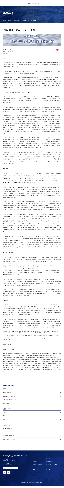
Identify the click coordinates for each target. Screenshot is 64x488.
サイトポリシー (49, 460)
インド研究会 (6, 404)
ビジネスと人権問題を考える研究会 (10, 437)
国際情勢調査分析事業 (37, 466)
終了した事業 (35, 471)
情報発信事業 (35, 468)
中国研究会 (5, 388)
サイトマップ (48, 471)
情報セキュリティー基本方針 (52, 466)
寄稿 (4, 416)
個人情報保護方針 (49, 463)
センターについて (36, 460)
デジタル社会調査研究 (8, 429)
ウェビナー (5, 413)
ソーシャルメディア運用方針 (52, 468)
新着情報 (35, 463)
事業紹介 (10, 20)
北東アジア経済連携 (7, 433)
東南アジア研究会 (7, 392)
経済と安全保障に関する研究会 (9, 400)
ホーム (4, 20)
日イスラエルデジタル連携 (9, 441)
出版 (4, 420)
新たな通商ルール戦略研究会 (9, 396)
